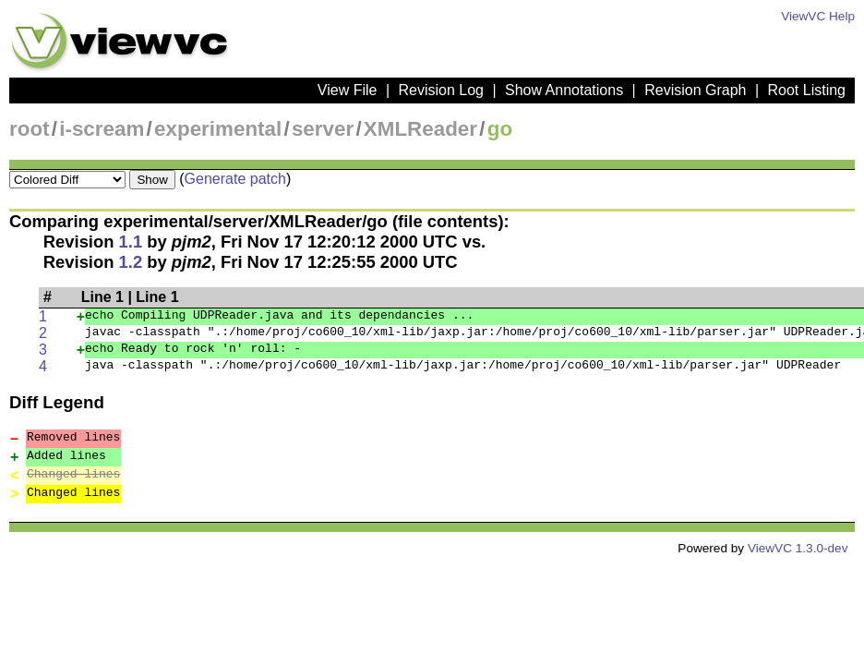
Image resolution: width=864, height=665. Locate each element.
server (323, 128)
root (29, 128)
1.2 (131, 262)
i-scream (101, 128)
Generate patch (235, 179)
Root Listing (807, 90)
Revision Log (441, 90)
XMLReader (420, 128)
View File (348, 90)
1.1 (131, 241)
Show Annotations (564, 90)
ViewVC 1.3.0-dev (798, 548)
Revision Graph (695, 90)
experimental (218, 128)
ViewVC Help (818, 16)
